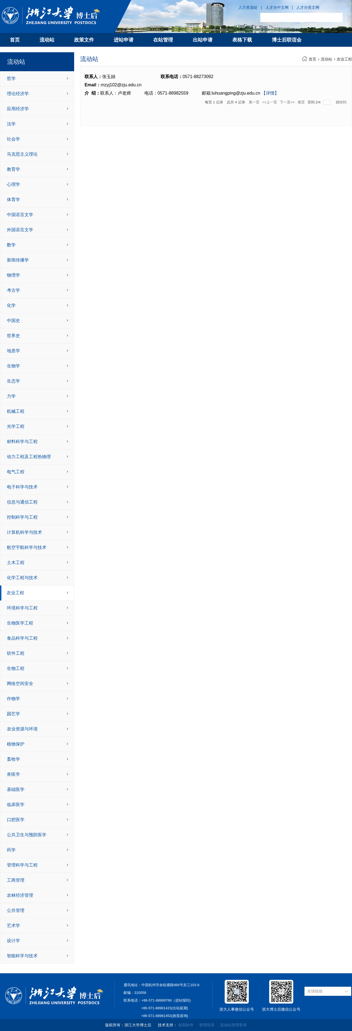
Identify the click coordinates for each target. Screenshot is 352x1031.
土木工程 (15, 562)
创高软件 (186, 1025)
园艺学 (13, 713)
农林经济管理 (20, 895)
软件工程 (15, 653)
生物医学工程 (20, 623)
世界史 (13, 335)
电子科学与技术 (22, 487)
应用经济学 (18, 108)
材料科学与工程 (22, 441)
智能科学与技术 (22, 955)
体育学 (13, 199)
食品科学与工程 (22, 638)
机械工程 (15, 411)
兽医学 (13, 774)
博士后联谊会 (286, 40)
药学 (11, 850)
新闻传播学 (18, 260)
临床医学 (15, 804)
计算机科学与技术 (24, 532)
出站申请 (203, 40)
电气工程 (15, 471)
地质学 (13, 350)
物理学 (13, 275)
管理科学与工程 (22, 865)
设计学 (13, 940)
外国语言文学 (20, 229)
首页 (15, 40)
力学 (11, 396)
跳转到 (342, 102)
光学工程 (15, 426)
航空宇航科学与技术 (26, 547)
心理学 (13, 184)
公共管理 (15, 910)
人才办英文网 (307, 7)
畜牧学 (13, 759)
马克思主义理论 (22, 154)
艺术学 (13, 925)
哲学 (11, 78)
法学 (11, 124)
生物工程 (15, 668)
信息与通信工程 (22, 502)
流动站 (47, 40)
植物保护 (15, 744)
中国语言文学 (20, 214)
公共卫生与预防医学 (26, 834)
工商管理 (15, 880)
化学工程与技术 (22, 577)
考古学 (13, 290)
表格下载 (242, 40)
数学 (11, 245)
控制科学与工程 (22, 517)
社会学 (13, 139)
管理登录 (206, 1025)
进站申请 (123, 40)
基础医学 (15, 789)
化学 (11, 305)
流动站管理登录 (233, 1025)
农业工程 (15, 592)
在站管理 (163, 40)
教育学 (13, 169)
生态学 (13, 381)
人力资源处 (248, 7)
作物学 (13, 698)
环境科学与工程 (22, 608)
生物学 (13, 366)
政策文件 (84, 40)
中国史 (13, 320)
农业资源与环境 (22, 729)
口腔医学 (15, 819)
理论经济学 (18, 93)
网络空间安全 (20, 683)
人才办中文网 (277, 7)
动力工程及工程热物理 (29, 456)
